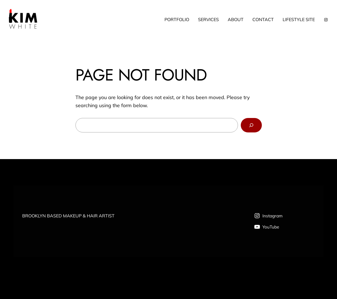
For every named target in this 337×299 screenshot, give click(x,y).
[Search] (251, 125)
